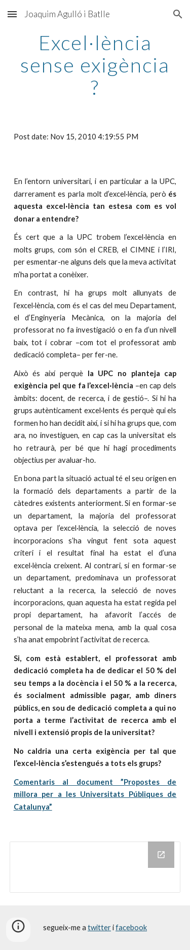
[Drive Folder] (95, 867)
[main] (95, 64)
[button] (12, 14)
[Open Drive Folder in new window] (161, 855)
